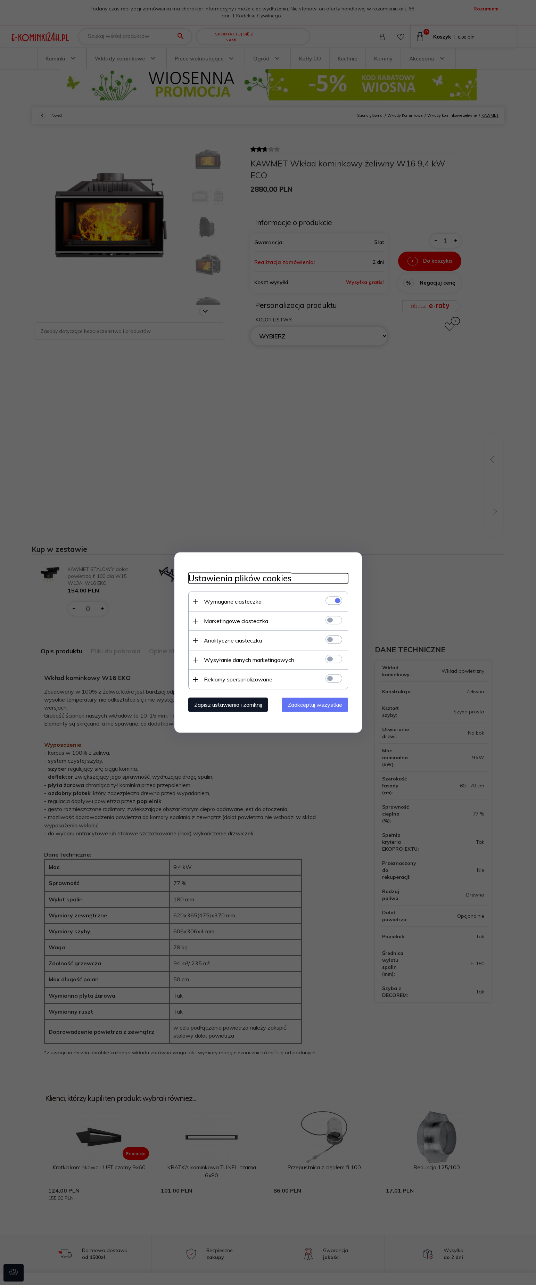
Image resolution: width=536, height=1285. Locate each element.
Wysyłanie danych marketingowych (249, 659)
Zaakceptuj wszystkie (315, 704)
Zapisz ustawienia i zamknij (228, 704)
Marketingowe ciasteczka (236, 620)
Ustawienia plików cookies (239, 578)
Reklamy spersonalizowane (238, 679)
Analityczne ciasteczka (233, 640)
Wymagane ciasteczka (233, 601)
